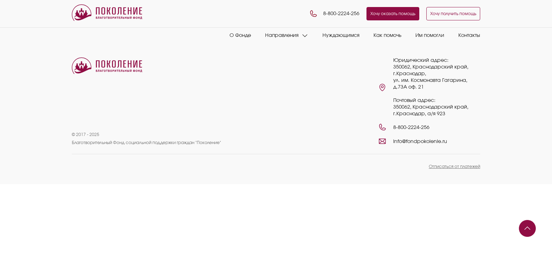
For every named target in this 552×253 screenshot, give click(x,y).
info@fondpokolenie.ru (420, 141)
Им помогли (429, 35)
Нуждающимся (340, 35)
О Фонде (240, 35)
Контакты (469, 35)
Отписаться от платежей (454, 166)
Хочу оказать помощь (392, 14)
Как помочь (387, 35)
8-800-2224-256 (334, 13)
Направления (282, 35)
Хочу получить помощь (453, 14)
